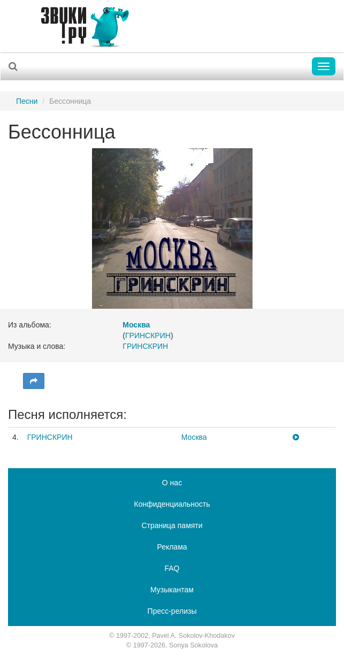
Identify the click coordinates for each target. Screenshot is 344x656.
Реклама (172, 547)
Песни (26, 101)
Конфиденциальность (172, 504)
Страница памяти (171, 525)
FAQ (171, 568)
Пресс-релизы (172, 611)
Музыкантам (172, 589)
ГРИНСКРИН (148, 335)
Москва (194, 437)
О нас (172, 482)
